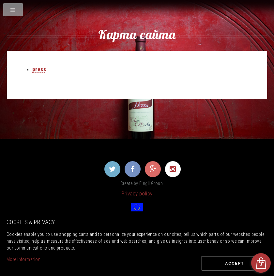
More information (23, 259)
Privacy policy (136, 193)
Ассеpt (234, 263)
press (39, 69)
